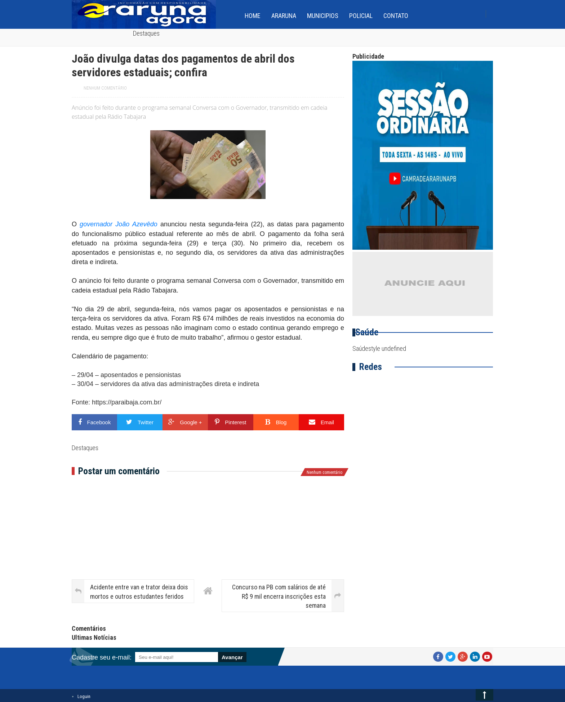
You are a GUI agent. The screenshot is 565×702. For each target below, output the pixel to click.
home (253, 15)
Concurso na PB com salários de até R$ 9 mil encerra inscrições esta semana (279, 596)
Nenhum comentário (105, 88)
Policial (361, 15)
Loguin (83, 696)
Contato (395, 15)
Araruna (283, 15)
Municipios (322, 15)
